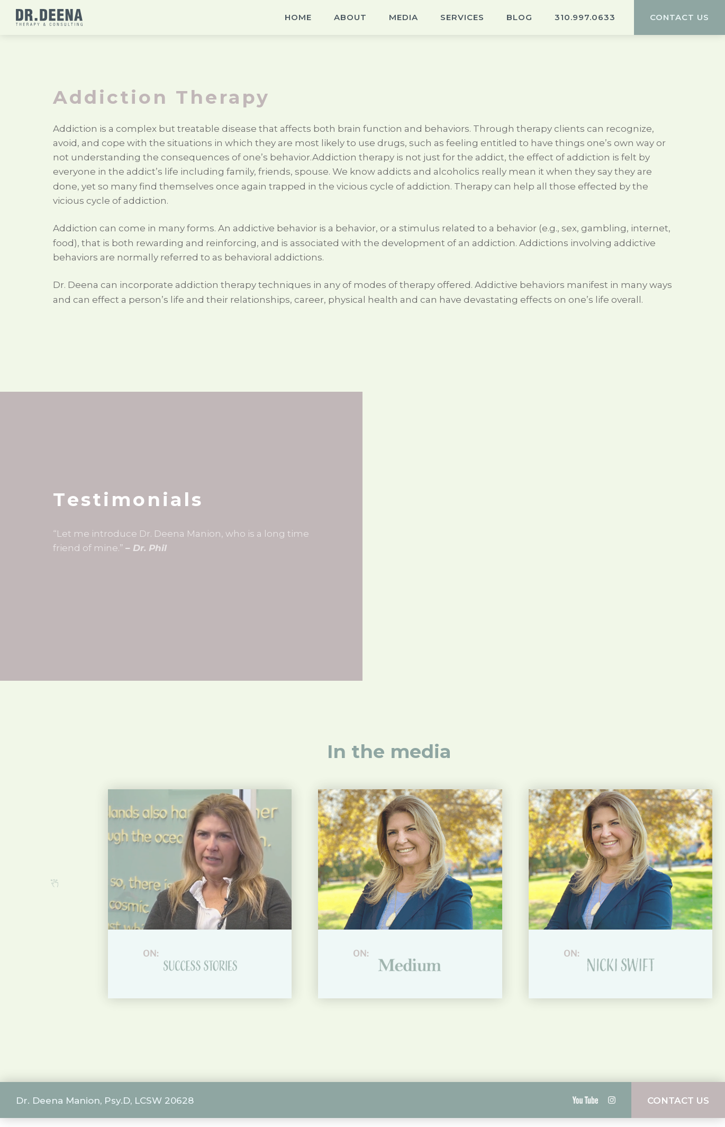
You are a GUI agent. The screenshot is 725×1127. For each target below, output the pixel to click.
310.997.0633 (585, 17)
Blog (519, 17)
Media (403, 17)
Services (462, 17)
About (350, 17)
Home (298, 17)
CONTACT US (679, 17)
